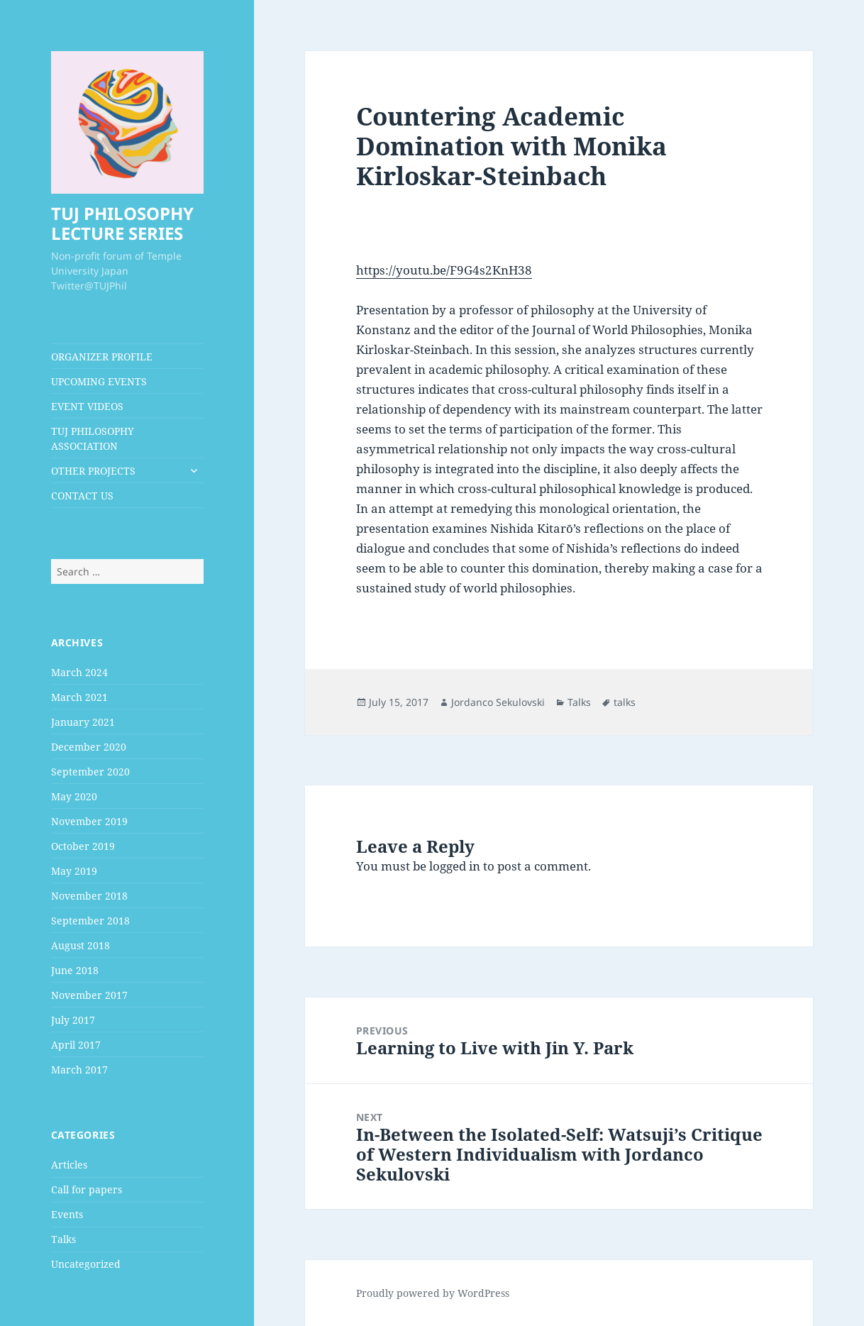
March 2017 (79, 1069)
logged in (454, 866)
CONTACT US (82, 495)
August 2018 (80, 945)
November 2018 (89, 895)
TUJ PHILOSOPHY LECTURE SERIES (122, 223)
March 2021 (79, 697)
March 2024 (79, 672)
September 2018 (90, 920)
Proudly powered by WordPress (432, 1293)
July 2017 (73, 1020)
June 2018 (75, 970)
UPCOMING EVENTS (99, 381)
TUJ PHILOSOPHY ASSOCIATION (92, 438)
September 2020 (90, 771)
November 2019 (89, 821)
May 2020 (74, 796)
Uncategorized (86, 1264)
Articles (69, 1164)
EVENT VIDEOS (87, 406)
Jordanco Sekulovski (498, 702)
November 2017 (89, 995)
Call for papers (86, 1189)
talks (625, 702)
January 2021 (83, 722)
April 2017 (76, 1044)
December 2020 (88, 746)
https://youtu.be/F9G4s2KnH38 (444, 270)
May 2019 (74, 871)
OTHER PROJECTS (93, 470)
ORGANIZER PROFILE (102, 356)
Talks (63, 1239)
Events (67, 1214)
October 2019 (83, 846)
